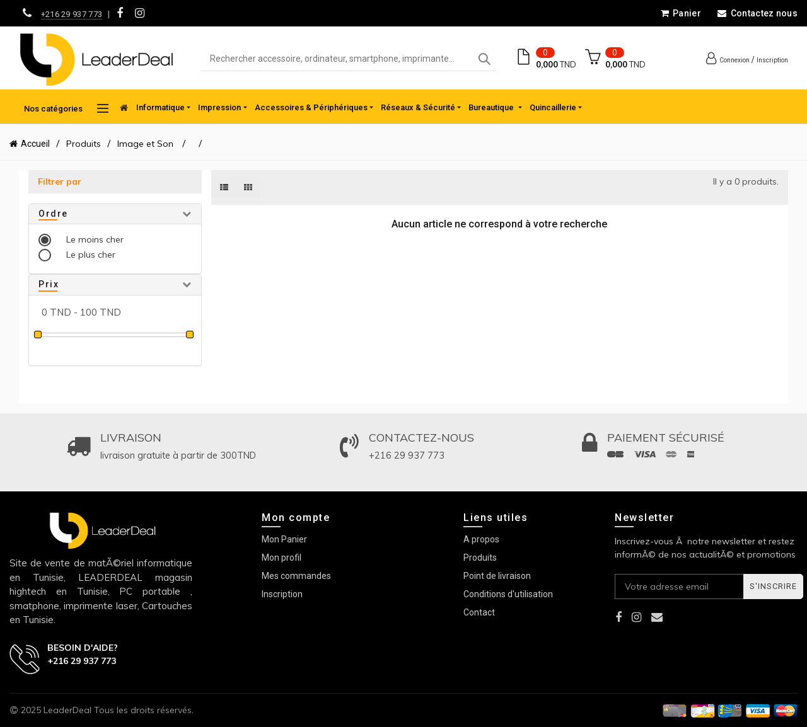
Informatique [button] (160, 107)
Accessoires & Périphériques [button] (311, 107)
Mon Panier (284, 539)
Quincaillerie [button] (553, 107)
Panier (680, 13)
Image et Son (146, 143)
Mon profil (281, 557)
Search (484, 59)
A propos (481, 539)
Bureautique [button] (492, 107)
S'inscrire (773, 586)
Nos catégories (66, 108)
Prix (48, 284)
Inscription (772, 60)
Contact (479, 612)
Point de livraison (497, 576)
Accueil (35, 144)
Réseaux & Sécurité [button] (418, 107)
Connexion (734, 60)
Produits (83, 143)
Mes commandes (296, 576)
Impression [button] (219, 107)
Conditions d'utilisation (508, 594)
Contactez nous (757, 13)
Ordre (53, 214)
